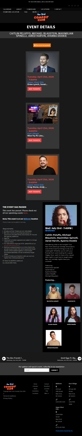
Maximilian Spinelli (53, 301)
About (19, 9)
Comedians (31, 9)
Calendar (7, 9)
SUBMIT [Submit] (54, 370)
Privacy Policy (7, 398)
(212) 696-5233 (49, 2)
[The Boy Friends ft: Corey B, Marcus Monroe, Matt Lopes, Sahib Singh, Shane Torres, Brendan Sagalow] (14, 359)
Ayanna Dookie (52, 324)
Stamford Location (11, 12)
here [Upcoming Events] (25, 213)
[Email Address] (36, 370)
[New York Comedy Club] (41, 17)
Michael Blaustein (52, 348)
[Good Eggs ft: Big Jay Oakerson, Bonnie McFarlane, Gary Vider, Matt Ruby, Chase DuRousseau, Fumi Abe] (69, 359)
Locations (45, 9)
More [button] (35, 12)
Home (35, 384)
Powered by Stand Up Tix (64, 431)
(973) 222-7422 (60, 427)
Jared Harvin (71, 301)
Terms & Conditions (9, 396)
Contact (58, 9)
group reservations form (12, 245)
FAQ (25, 12)
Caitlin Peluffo (71, 324)
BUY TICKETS (34, 89)
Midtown (27, 219)
